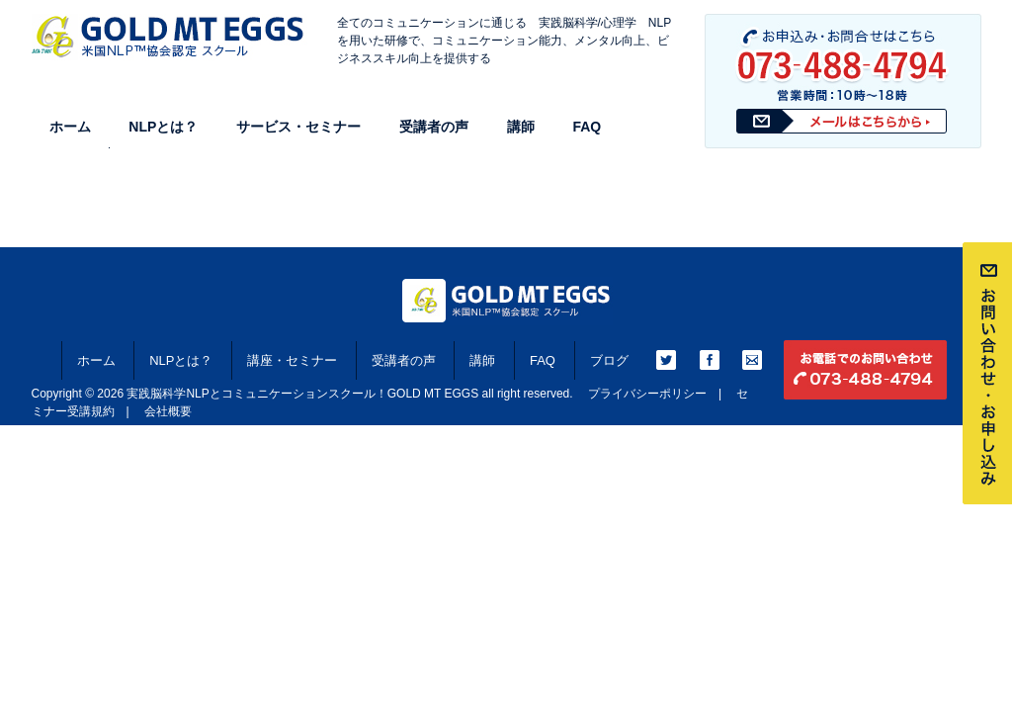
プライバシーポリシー (647, 393)
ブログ (609, 360)
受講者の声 (433, 126)
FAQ (586, 126)
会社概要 (168, 411)
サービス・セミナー (298, 126)
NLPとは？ (163, 126)
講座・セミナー (292, 360)
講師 (521, 126)
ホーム (70, 126)
